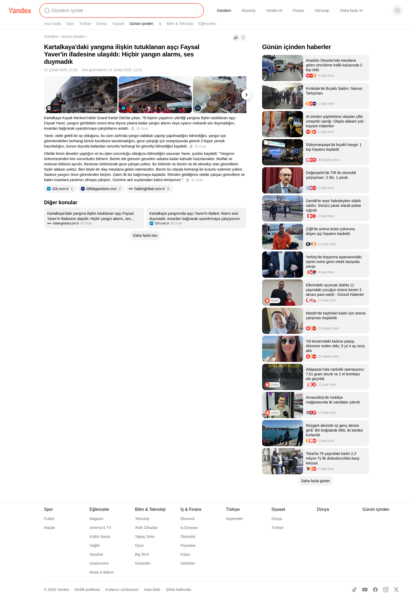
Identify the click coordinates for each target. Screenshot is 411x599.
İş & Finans (191, 509)
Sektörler (188, 563)
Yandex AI (274, 10)
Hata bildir (152, 589)
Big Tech (142, 554)
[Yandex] (19, 10)
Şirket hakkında (178, 589)
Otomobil (188, 536)
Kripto (185, 554)
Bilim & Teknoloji (180, 24)
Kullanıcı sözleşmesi (122, 589)
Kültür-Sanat (100, 536)
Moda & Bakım (102, 572)
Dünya (101, 24)
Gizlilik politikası (87, 589)
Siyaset (118, 24)
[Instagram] (386, 589)
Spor (70, 24)
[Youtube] (365, 589)
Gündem (224, 10)
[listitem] (94, 218)
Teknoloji (142, 519)
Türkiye (85, 24)
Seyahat (96, 554)
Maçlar (49, 528)
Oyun (139, 545)
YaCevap (321, 10)
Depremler (234, 519)
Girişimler (142, 563)
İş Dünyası (189, 528)
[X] (396, 589)
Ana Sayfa (52, 24)
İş (160, 24)
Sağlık (95, 545)
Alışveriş (249, 10)
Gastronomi (99, 563)
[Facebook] (375, 589)
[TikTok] (354, 589)
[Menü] (397, 10)
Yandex (63, 589)
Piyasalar (188, 545)
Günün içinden (141, 23)
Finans (298, 10)
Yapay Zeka (144, 536)
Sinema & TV (100, 528)
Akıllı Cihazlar (146, 528)
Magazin (97, 519)
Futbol (49, 519)
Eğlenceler (207, 24)
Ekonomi (188, 519)
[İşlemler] (243, 37)
